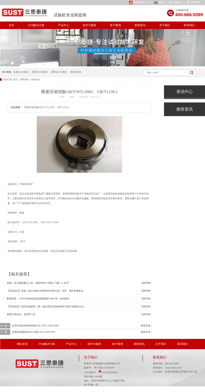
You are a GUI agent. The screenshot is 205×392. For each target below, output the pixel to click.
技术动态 (35, 79)
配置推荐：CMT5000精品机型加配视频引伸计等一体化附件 (38, 298)
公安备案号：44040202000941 (101, 372)
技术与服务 (89, 25)
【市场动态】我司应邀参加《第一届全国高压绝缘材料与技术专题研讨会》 (46, 306)
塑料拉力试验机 (59, 72)
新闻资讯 (140, 25)
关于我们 (164, 25)
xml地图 (98, 376)
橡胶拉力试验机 (40, 72)
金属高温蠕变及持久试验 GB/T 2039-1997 (33, 332)
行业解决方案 (36, 25)
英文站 (159, 2)
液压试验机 (75, 72)
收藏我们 (175, 2)
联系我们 (189, 25)
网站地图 (193, 2)
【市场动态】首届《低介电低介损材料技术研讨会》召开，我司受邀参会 (45, 291)
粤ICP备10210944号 (103, 367)
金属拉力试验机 (21, 72)
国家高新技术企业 (140, 2)
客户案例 (115, 25)
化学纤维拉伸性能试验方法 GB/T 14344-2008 (35, 325)
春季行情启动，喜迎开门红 (21, 314)
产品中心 (63, 25)
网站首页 (22, 343)
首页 (11, 25)
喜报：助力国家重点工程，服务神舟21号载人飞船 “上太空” (38, 283)
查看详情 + (146, 325)
